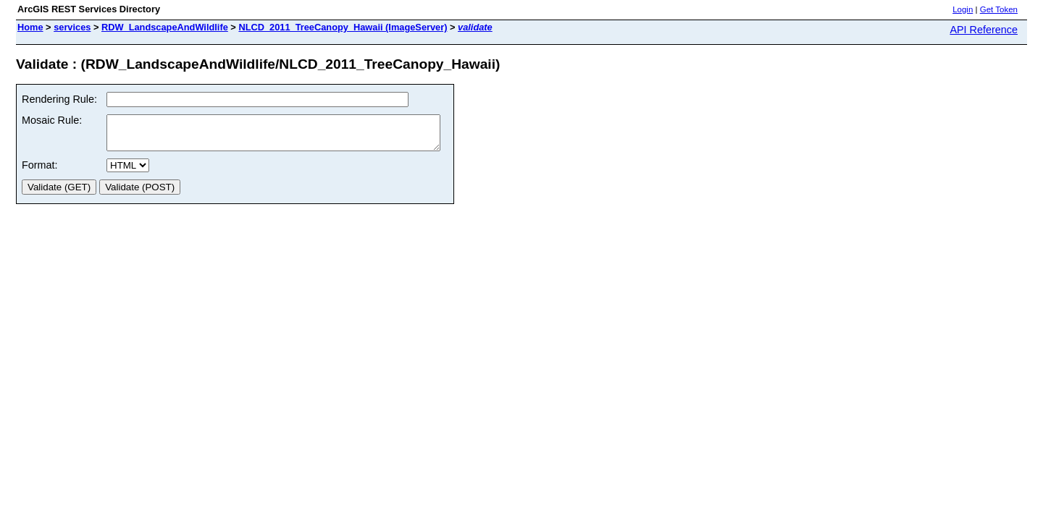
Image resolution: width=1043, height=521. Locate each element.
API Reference (984, 29)
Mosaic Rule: (52, 120)
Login (962, 9)
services (72, 27)
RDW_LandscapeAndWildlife (164, 27)
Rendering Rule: (59, 99)
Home (30, 27)
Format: (40, 171)
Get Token (999, 9)
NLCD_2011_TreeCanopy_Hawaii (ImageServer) (342, 27)
